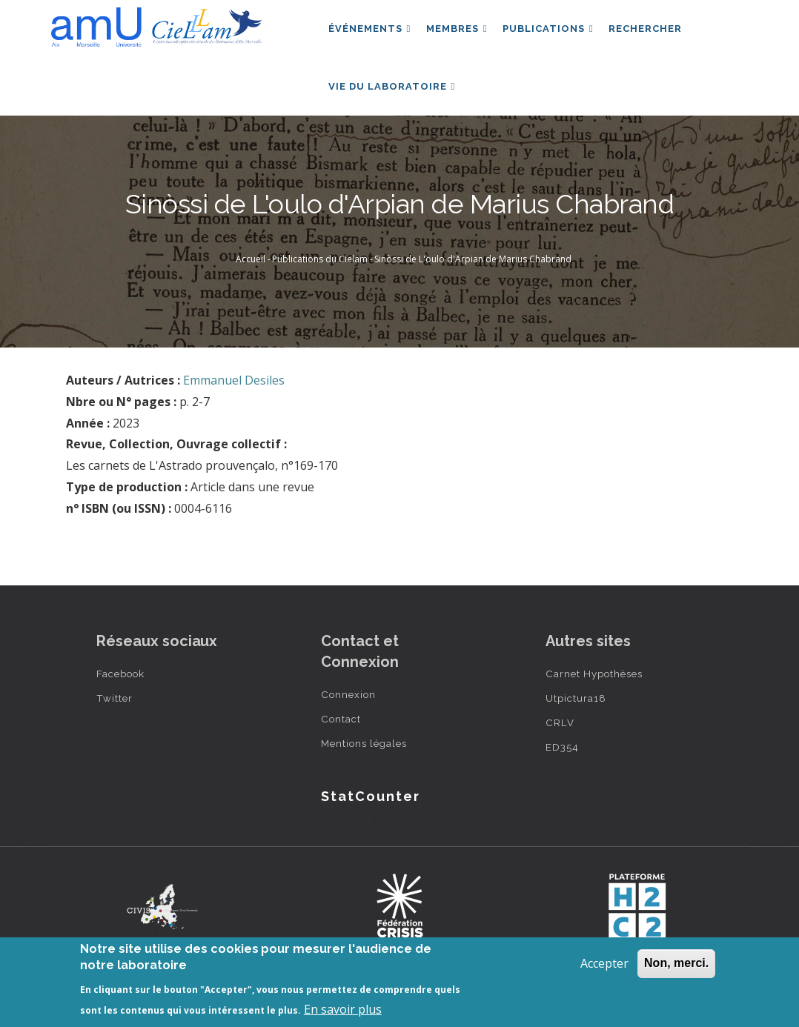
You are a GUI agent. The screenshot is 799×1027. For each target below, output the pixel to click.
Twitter (114, 712)
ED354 (562, 761)
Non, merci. (676, 963)
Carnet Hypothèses (594, 688)
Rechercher (655, 32)
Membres (460, 32)
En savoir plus (343, 1009)
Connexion (348, 708)
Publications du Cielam (320, 273)
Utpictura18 (576, 712)
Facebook (120, 688)
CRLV (560, 736)
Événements (370, 32)
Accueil (250, 273)
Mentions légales (364, 757)
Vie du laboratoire (393, 96)
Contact (341, 733)
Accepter (604, 963)
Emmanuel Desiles (234, 394)
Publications (554, 32)
